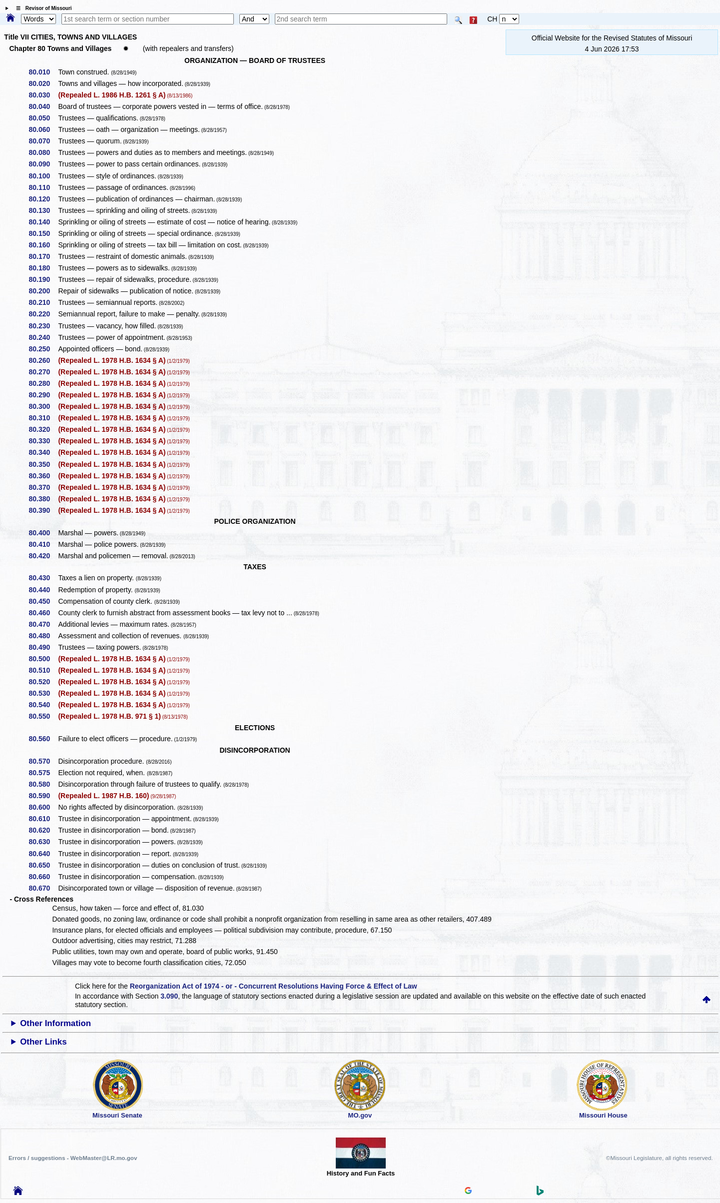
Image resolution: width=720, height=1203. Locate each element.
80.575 (43, 773)
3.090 (169, 996)
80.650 (43, 865)
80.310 (43, 418)
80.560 (43, 739)
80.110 (43, 187)
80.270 (43, 372)
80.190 (43, 279)
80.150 (43, 233)
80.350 (43, 464)
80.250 (43, 349)
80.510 (43, 670)
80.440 (43, 590)
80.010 (43, 72)
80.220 (43, 314)
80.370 (43, 487)
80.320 (43, 429)
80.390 (43, 510)
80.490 (43, 647)
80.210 (43, 302)
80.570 (43, 761)
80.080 (43, 152)
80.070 (43, 141)
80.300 (43, 406)
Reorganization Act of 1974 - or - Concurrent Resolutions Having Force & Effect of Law (273, 986)
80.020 (43, 83)
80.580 (43, 784)
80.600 (43, 807)
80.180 (43, 268)
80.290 (43, 395)
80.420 (43, 556)
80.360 (43, 476)
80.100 (43, 176)
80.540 (43, 705)
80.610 (43, 819)
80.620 (43, 830)
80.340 (43, 452)
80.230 (43, 326)
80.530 (43, 693)
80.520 (43, 682)
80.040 (43, 106)
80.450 (43, 601)
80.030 (43, 95)
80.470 (43, 624)
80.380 (43, 499)
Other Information (55, 1023)
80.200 (43, 291)
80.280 (43, 383)
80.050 (43, 118)
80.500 (43, 659)
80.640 (43, 854)
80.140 (43, 222)
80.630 (43, 842)
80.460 (43, 613)
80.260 (43, 360)
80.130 (43, 210)
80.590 (43, 796)
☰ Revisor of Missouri (41, 8)
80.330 (43, 441)
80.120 (43, 199)
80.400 (43, 533)
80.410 (43, 544)
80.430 (43, 578)
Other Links (43, 1042)
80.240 (43, 337)
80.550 (43, 716)
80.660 (43, 877)
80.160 (43, 245)
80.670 (43, 888)
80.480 (43, 636)
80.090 (43, 164)
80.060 (43, 129)
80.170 (43, 256)
